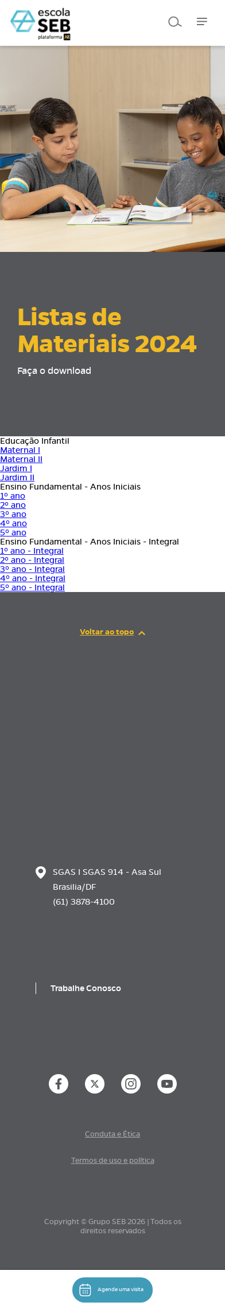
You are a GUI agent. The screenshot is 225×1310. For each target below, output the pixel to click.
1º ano (12, 496)
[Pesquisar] (174, 21)
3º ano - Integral (32, 569)
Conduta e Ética (112, 1134)
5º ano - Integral (32, 587)
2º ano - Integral (32, 560)
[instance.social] (58, 1084)
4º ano (13, 523)
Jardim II (17, 477)
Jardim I (16, 468)
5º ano (13, 532)
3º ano (13, 514)
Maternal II (21, 459)
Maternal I (20, 450)
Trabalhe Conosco (86, 988)
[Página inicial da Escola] (67, 17)
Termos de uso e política (112, 1160)
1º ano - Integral (32, 551)
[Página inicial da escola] (71, 775)
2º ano (13, 505)
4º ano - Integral (32, 578)
